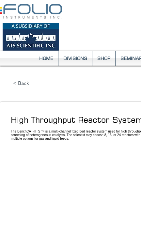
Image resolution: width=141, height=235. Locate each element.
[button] (75, 58)
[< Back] (34, 83)
